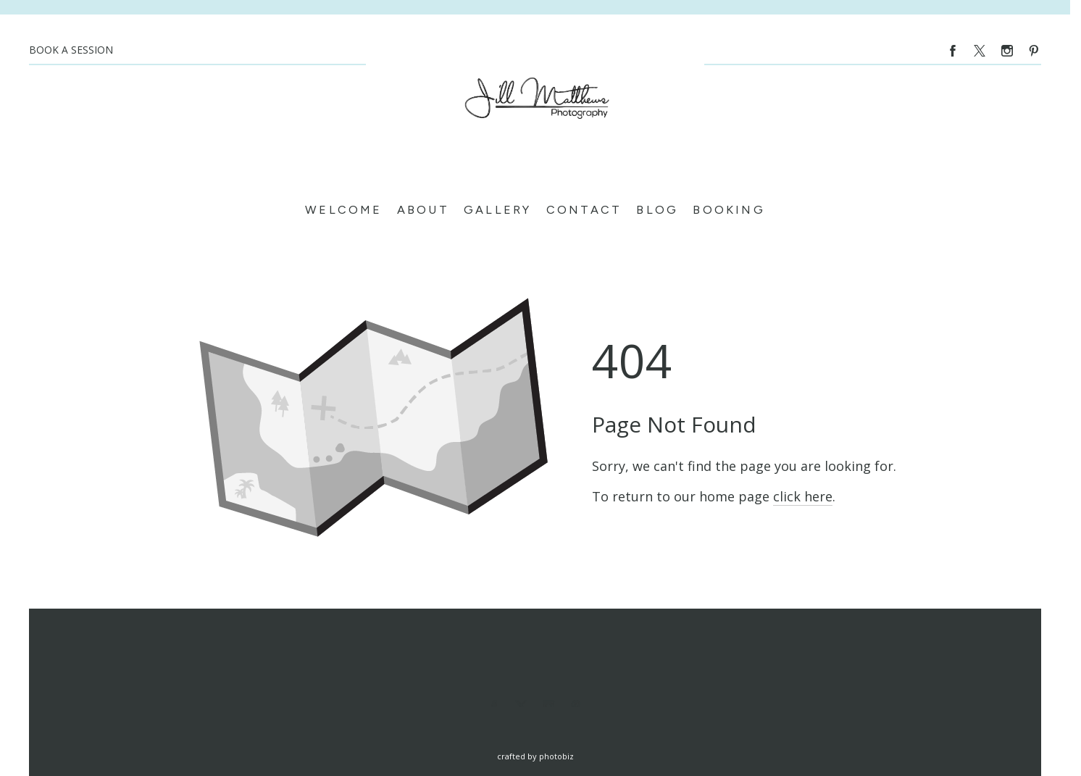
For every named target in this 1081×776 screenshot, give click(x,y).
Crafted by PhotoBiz (535, 756)
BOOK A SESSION (71, 50)
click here (802, 496)
